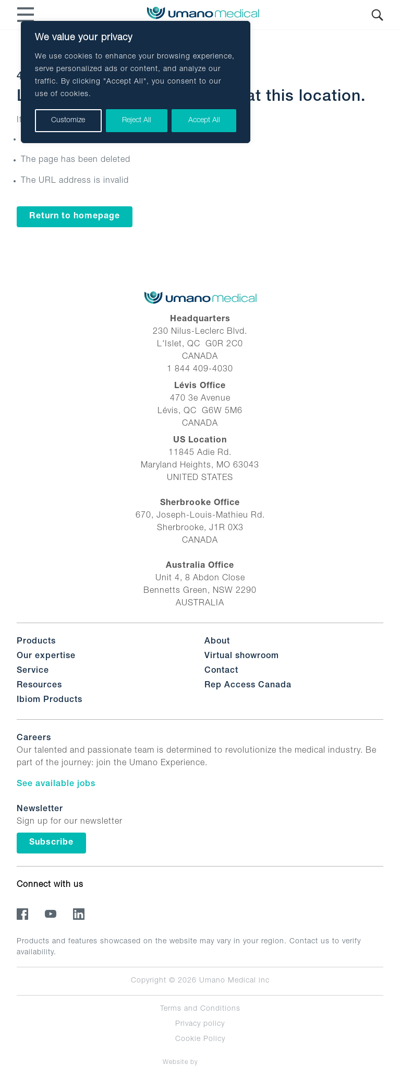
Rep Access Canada (248, 686)
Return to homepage (74, 217)
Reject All (136, 120)
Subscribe (51, 843)
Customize (68, 120)
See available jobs (56, 784)
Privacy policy (200, 1024)
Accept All (204, 120)
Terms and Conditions (200, 1009)
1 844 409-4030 (200, 370)
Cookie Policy (200, 1039)
